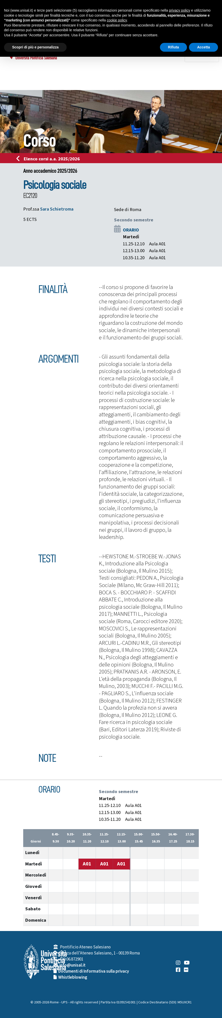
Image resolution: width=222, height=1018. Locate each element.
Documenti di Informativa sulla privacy (93, 971)
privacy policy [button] (179, 10)
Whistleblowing (72, 977)
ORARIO (131, 230)
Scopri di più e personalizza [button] (35, 47)
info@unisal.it (72, 965)
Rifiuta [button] (173, 47)
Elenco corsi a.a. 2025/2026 (49, 159)
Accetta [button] (203, 47)
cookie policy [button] (117, 20)
